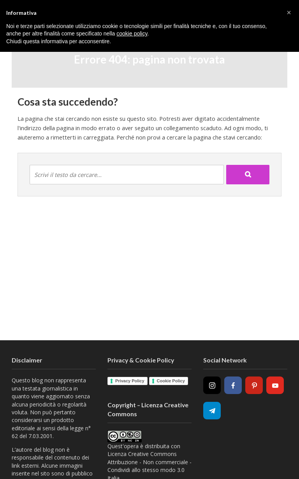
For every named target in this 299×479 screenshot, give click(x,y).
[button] (289, 12)
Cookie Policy (171, 380)
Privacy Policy (129, 380)
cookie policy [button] (131, 33)
